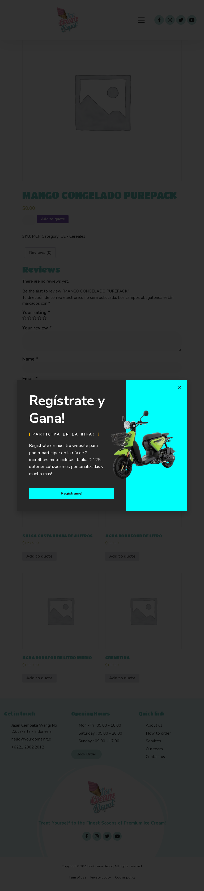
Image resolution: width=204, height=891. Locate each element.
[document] (102, 445)
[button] (180, 387)
